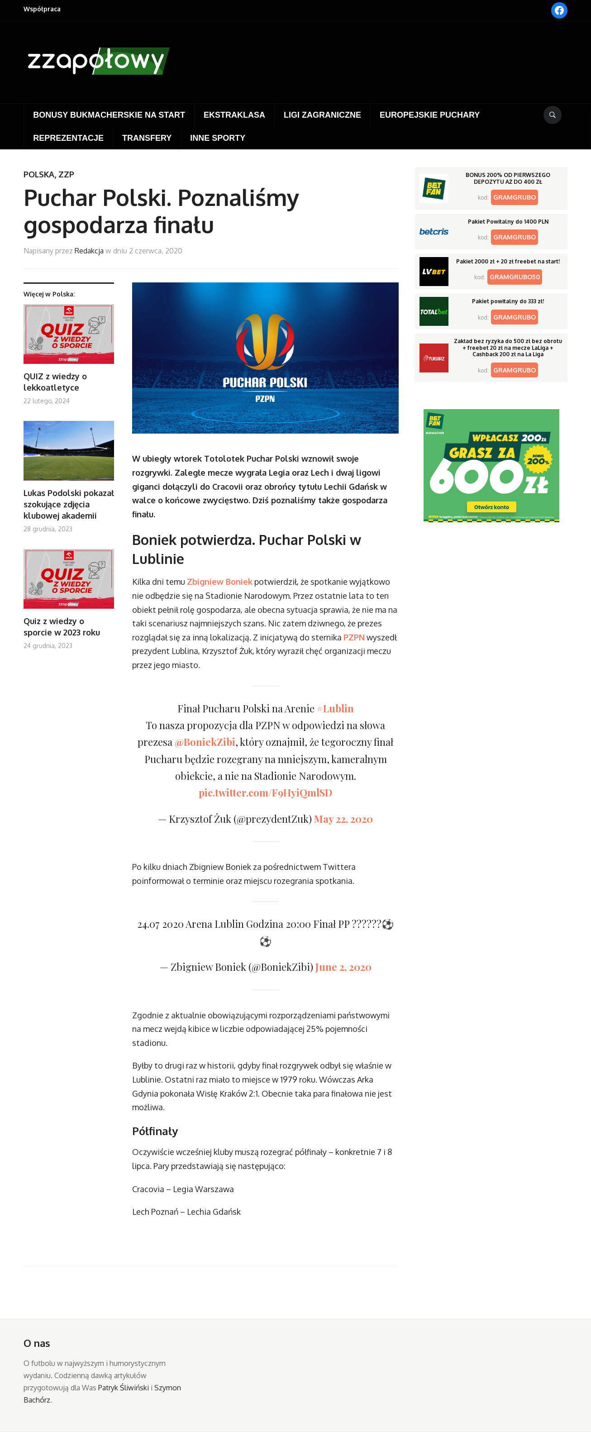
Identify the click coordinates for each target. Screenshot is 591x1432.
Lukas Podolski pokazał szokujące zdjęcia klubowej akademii (69, 504)
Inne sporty (217, 138)
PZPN (354, 637)
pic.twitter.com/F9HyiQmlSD (265, 792)
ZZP (66, 174)
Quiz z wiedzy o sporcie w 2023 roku (62, 626)
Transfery (147, 138)
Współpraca (42, 9)
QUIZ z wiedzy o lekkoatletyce (55, 381)
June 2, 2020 (343, 967)
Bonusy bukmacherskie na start (109, 114)
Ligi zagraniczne (322, 114)
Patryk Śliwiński (123, 1387)
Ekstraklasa (234, 114)
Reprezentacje (68, 138)
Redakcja (89, 250)
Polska (39, 174)
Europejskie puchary (430, 114)
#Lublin (335, 708)
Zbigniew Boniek (220, 582)
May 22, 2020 (343, 819)
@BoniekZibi (205, 742)
